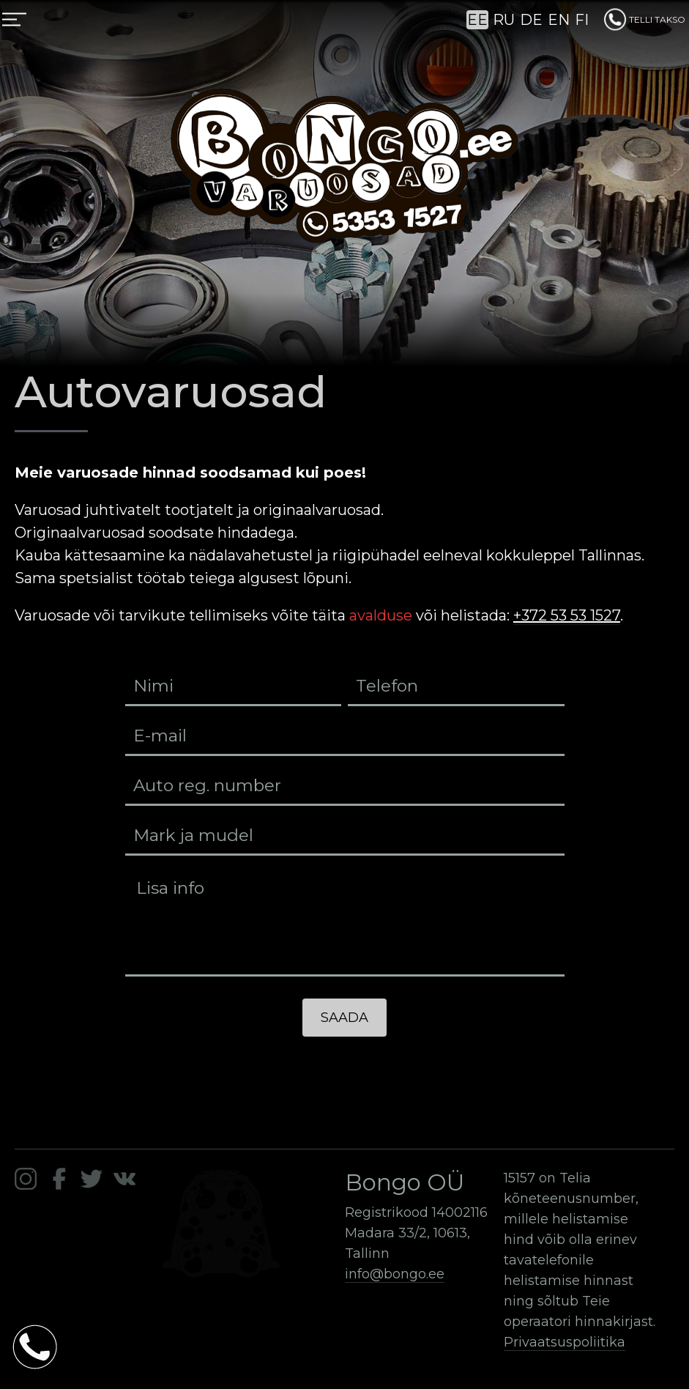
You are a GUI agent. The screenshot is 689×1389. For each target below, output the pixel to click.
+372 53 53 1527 (566, 615)
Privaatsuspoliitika (564, 1342)
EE (477, 20)
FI (582, 20)
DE (531, 20)
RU (504, 20)
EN (559, 20)
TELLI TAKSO (644, 19)
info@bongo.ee (394, 1274)
